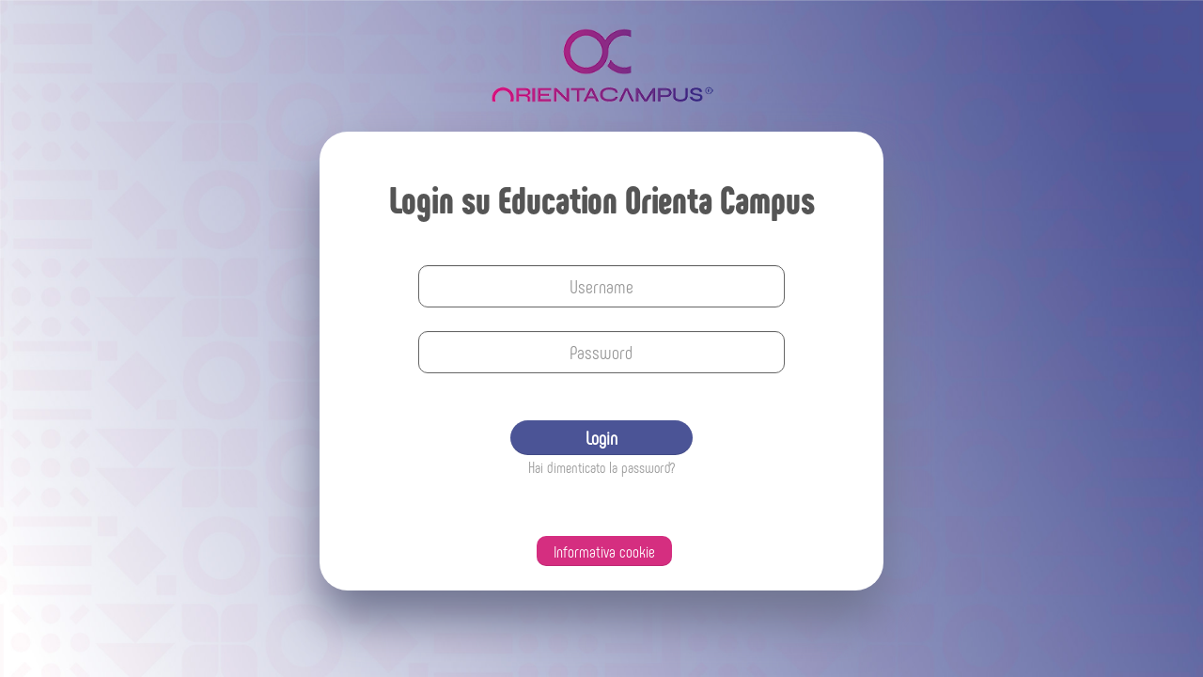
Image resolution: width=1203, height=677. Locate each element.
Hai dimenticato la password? (601, 467)
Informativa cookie (604, 551)
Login (601, 437)
